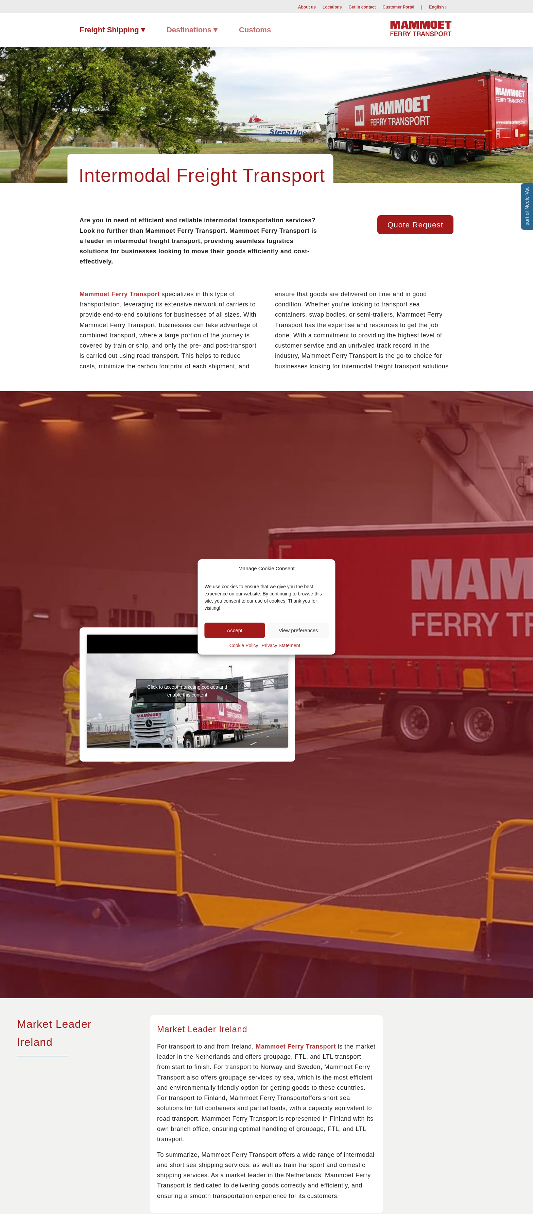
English (436, 7)
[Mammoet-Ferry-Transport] (421, 27)
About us (307, 7)
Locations (332, 7)
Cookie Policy (243, 645)
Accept (234, 630)
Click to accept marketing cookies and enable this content (187, 691)
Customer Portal (398, 7)
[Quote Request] (415, 224)
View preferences (298, 630)
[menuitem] (307, 7)
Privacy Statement (281, 645)
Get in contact (362, 7)
